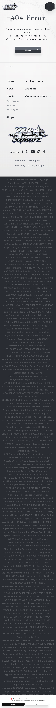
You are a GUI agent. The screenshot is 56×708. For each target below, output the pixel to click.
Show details (51, 704)
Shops (10, 117)
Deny (37, 704)
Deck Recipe (13, 101)
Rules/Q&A (13, 110)
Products (30, 88)
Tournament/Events (38, 96)
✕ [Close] (54, 696)
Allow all (13, 704)
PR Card (11, 105)
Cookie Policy (18, 165)
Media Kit (20, 160)
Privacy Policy (42, 700)
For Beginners (34, 81)
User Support (34, 160)
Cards (10, 96)
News (10, 88)
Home (5, 67)
